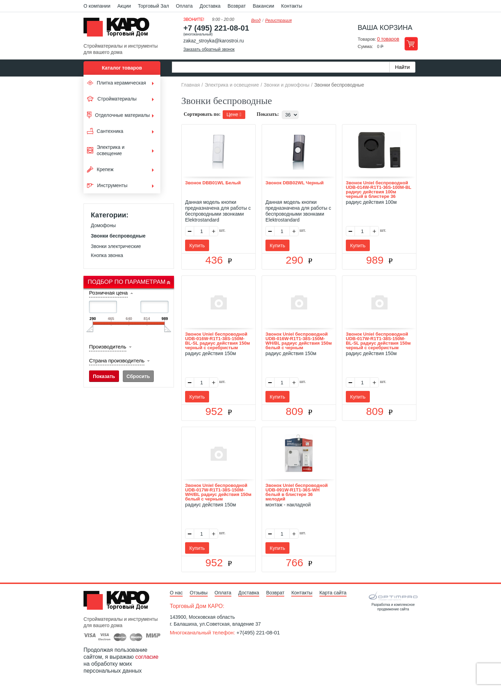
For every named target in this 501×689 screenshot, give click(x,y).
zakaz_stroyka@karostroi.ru (213, 40)
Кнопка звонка (107, 255)
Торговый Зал (153, 6)
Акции (124, 6)
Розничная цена (108, 293)
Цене (233, 114)
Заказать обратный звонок (208, 49)
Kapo (119, 29)
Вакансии (263, 6)
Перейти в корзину (411, 43)
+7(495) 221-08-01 (258, 632)
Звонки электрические (116, 246)
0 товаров (388, 39)
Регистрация (278, 20)
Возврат (237, 6)
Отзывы (198, 592)
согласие (147, 657)
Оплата (184, 6)
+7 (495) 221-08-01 (216, 28)
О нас (176, 592)
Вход (256, 20)
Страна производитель (116, 360)
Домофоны (103, 225)
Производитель (107, 347)
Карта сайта (333, 592)
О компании (97, 6)
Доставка (210, 6)
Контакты (291, 6)
